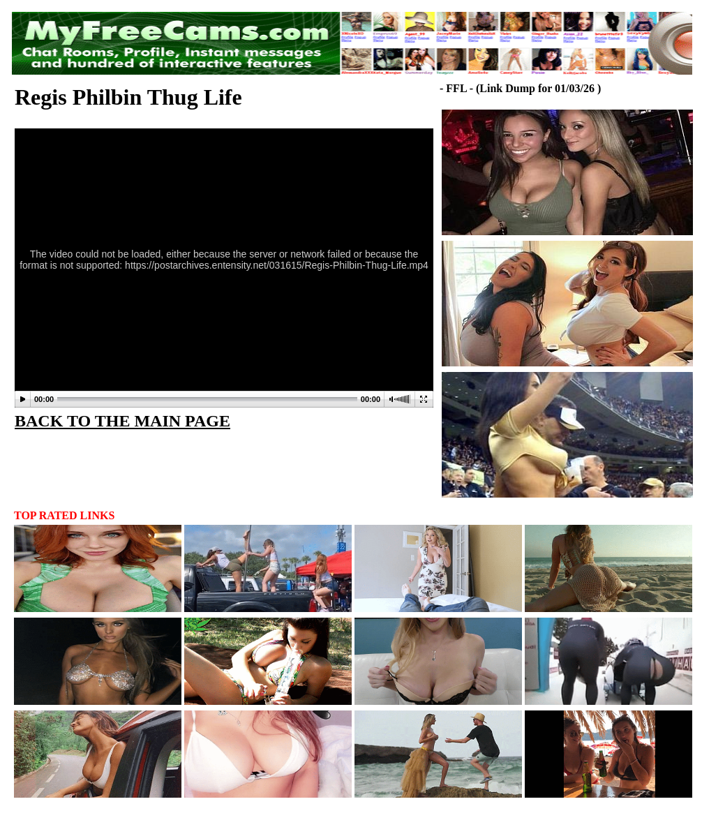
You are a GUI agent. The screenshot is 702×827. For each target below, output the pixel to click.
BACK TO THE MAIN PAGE (122, 421)
